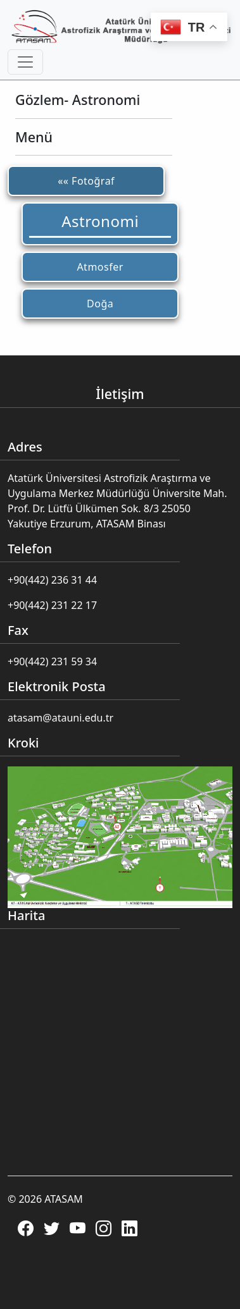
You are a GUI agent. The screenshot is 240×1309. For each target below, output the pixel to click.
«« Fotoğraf (86, 181)
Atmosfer (100, 267)
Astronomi (100, 221)
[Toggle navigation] (25, 62)
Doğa (100, 303)
